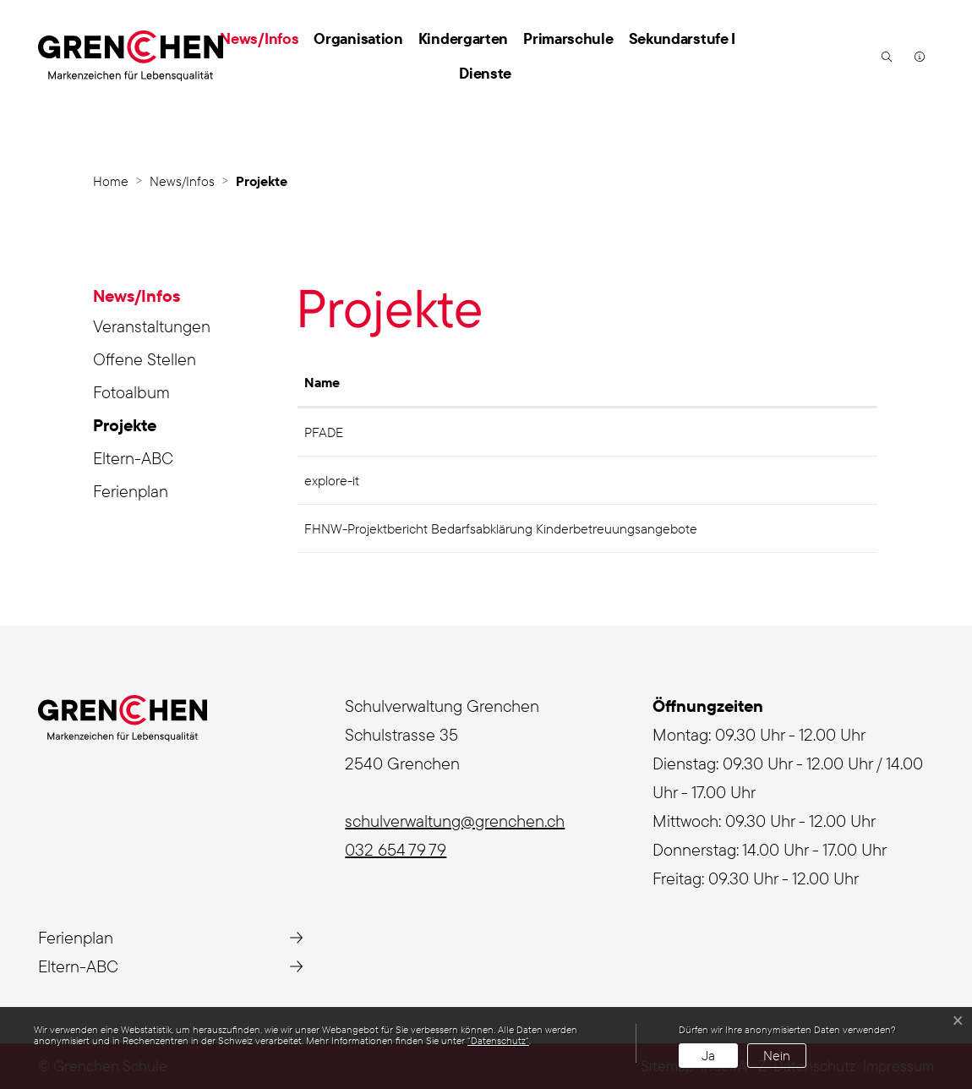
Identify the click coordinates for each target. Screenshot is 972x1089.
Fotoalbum (131, 391)
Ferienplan (130, 490)
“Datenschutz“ (498, 1040)
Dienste (485, 73)
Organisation (358, 38)
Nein (776, 1055)
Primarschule (568, 38)
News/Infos (259, 38)
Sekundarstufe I (682, 38)
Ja (708, 1055)
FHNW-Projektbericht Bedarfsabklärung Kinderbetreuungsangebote (500, 528)
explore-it (331, 480)
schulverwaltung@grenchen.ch (455, 820)
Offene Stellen (144, 358)
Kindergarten (463, 38)
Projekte (143, 427)
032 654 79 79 (395, 849)
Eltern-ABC (133, 457)
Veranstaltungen (151, 326)
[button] (884, 56)
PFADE (323, 432)
